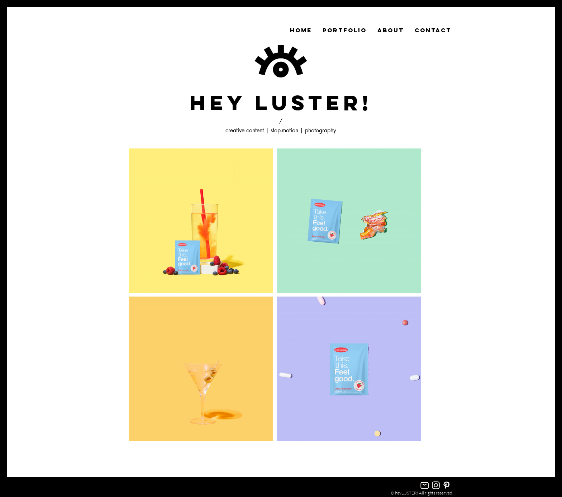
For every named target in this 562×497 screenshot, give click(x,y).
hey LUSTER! (281, 102)
